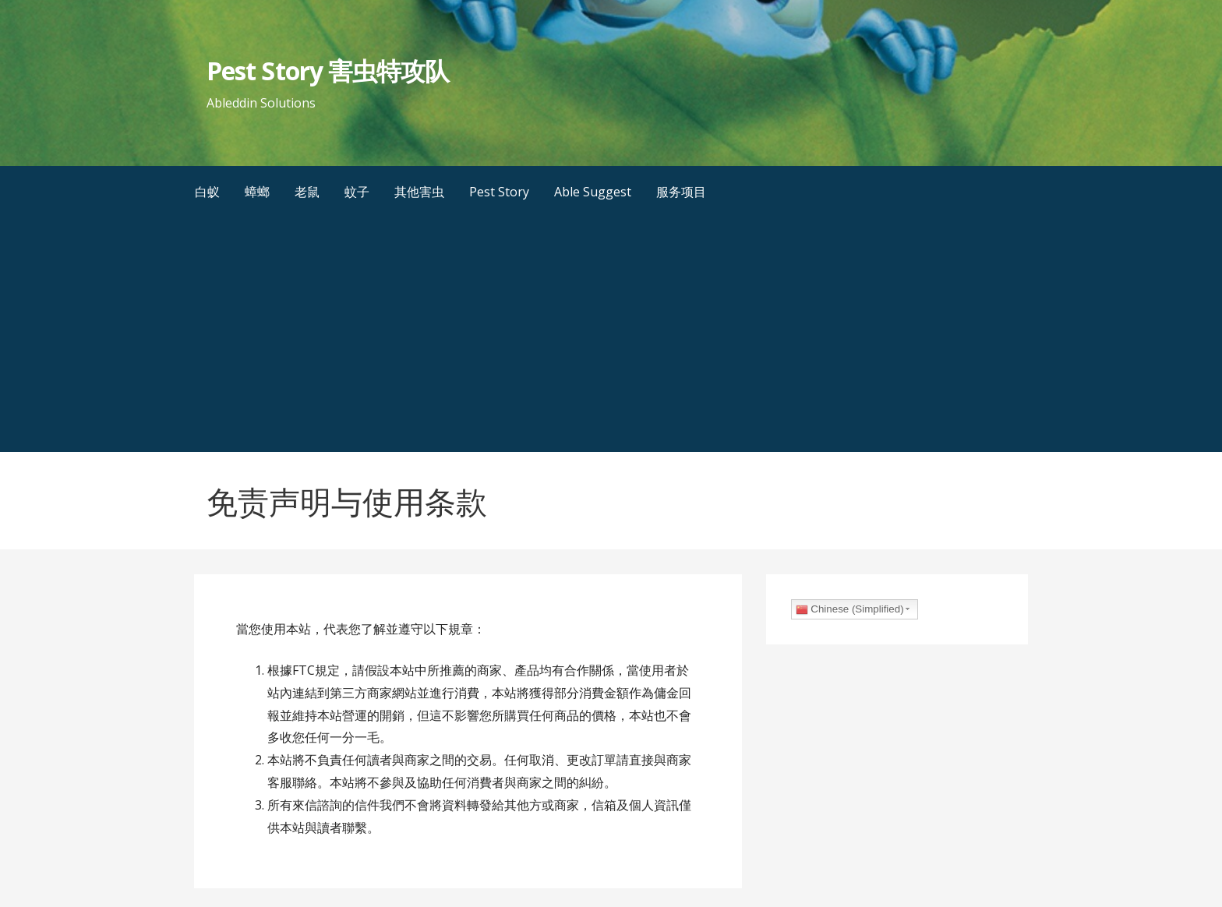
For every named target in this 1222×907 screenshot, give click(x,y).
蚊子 (356, 191)
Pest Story (499, 191)
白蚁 (207, 191)
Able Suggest (592, 191)
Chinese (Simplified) (850, 609)
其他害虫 (419, 191)
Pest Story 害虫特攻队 (328, 70)
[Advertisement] (611, 335)
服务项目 (681, 191)
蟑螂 (257, 191)
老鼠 (307, 191)
